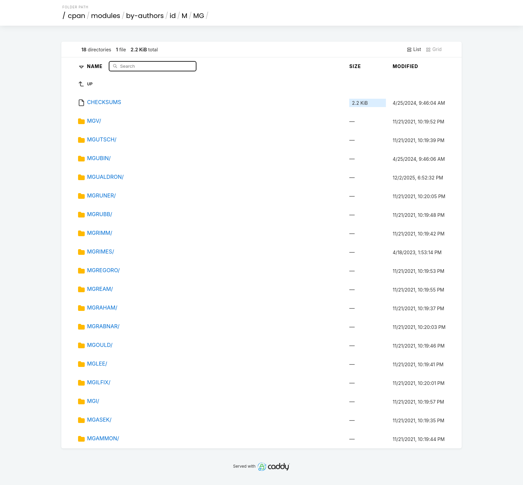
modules (105, 15)
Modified (405, 66)
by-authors (145, 15)
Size (355, 66)
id (173, 15)
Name (95, 66)
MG (198, 15)
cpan (76, 15)
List (414, 49)
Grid (434, 49)
